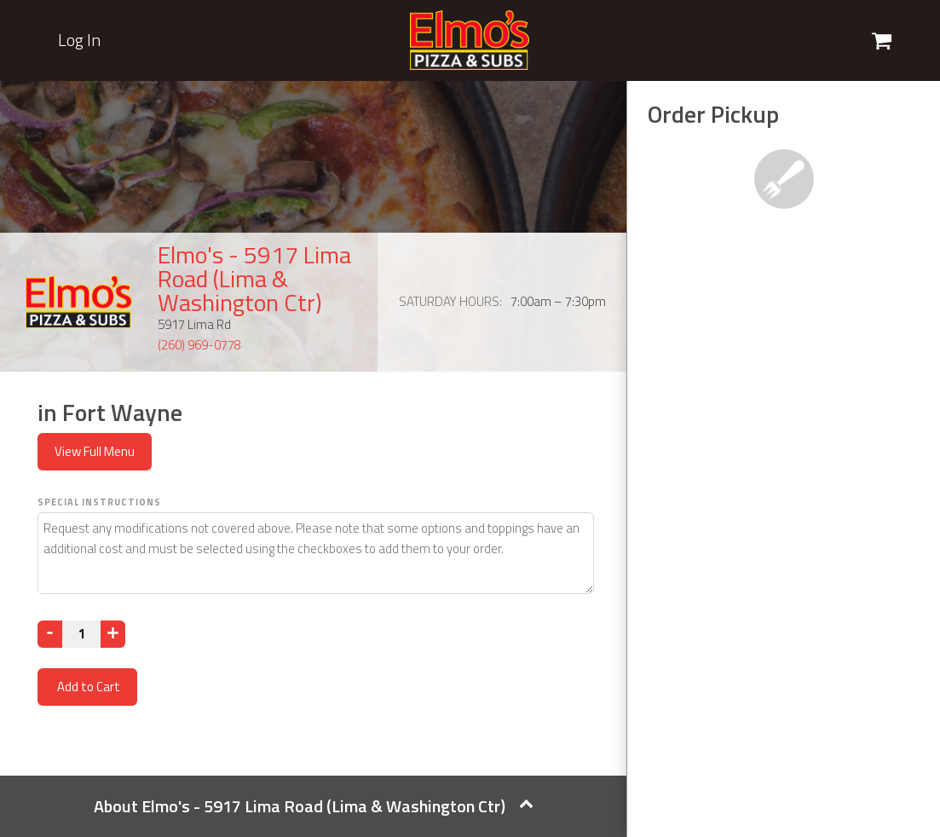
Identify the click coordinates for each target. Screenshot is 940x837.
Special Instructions (99, 502)
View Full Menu (95, 451)
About (313, 806)
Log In (79, 40)
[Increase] (113, 634)
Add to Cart (87, 686)
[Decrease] (49, 634)
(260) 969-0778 (199, 345)
